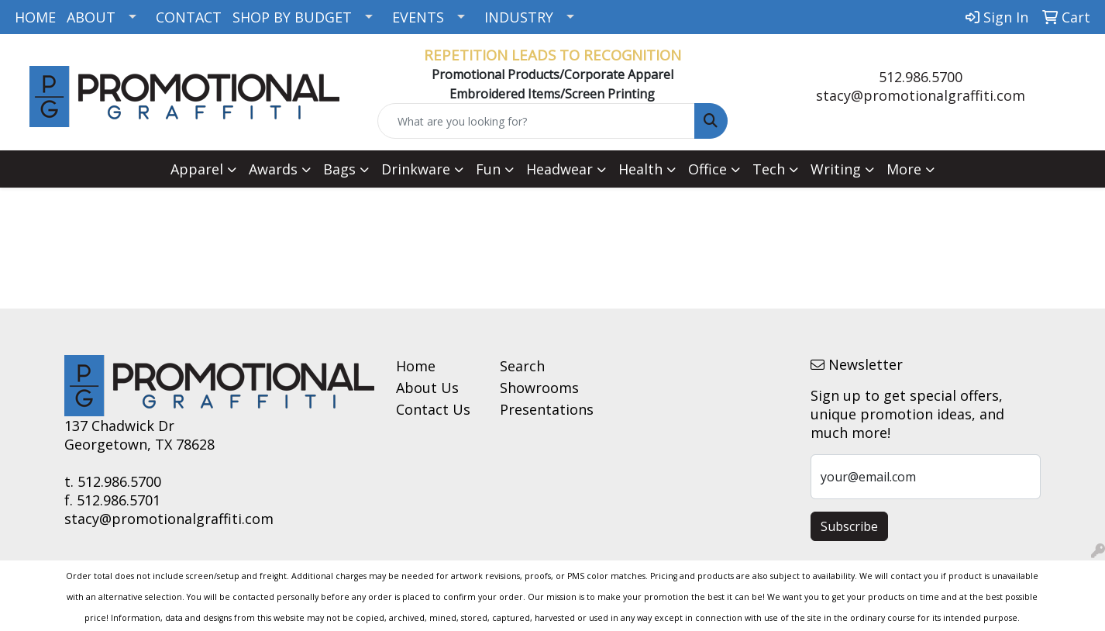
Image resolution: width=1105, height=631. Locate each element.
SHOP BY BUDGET (292, 17)
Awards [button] (273, 169)
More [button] (903, 169)
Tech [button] (768, 169)
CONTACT (189, 17)
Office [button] (707, 169)
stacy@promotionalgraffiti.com (920, 95)
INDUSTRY (518, 17)
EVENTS (418, 17)
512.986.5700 (920, 76)
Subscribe (849, 526)
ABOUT (91, 17)
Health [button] (640, 169)
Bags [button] (339, 169)
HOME (35, 17)
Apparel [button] (196, 169)
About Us (427, 387)
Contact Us (433, 409)
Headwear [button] (559, 169)
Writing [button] (836, 169)
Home (415, 366)
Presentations (542, 409)
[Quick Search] (535, 121)
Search (522, 366)
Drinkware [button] (415, 169)
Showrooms (539, 387)
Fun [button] (488, 169)
